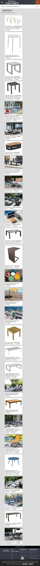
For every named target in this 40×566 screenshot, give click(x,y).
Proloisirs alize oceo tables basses (12, 6)
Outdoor (3, 6)
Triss (12, 557)
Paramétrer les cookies (33, 555)
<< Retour (37, 6)
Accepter (31, 564)
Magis (12, 556)
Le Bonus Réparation (24, 555)
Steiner (12, 553)
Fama (12, 554)
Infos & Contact (32, 557)
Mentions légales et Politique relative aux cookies (33, 553)
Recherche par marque (24, 552)
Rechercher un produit (24, 551)
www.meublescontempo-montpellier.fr (34, 559)
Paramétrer (25, 564)
